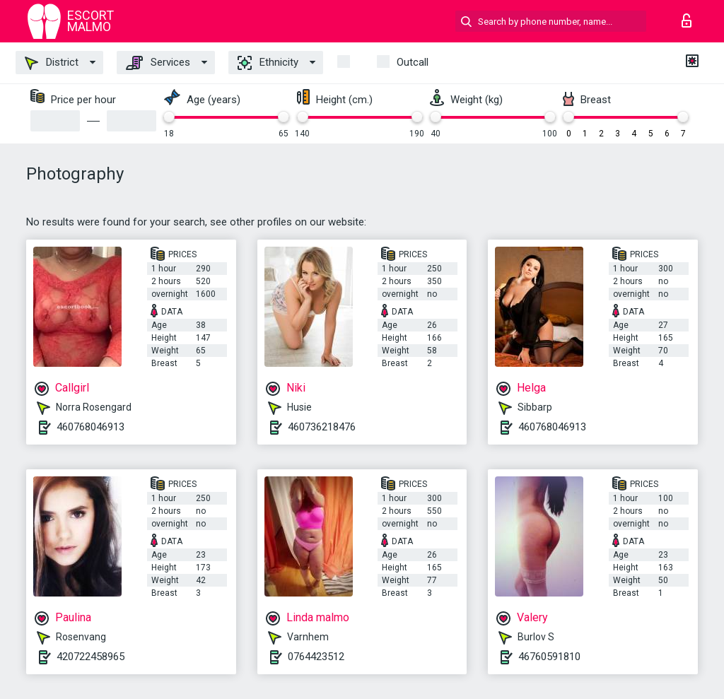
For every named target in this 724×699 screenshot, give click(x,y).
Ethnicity (268, 63)
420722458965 (90, 656)
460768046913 (90, 427)
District (51, 63)
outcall (412, 62)
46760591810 (549, 656)
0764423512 (316, 656)
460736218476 (322, 427)
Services (158, 63)
